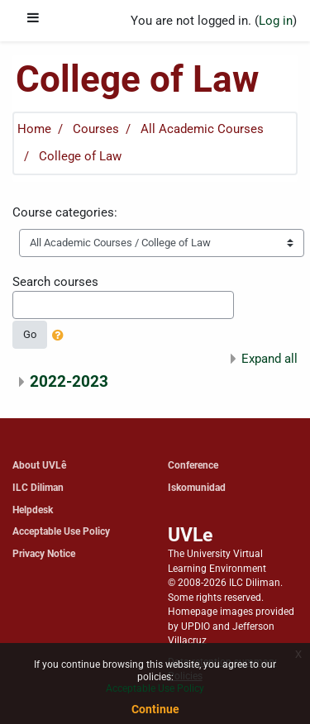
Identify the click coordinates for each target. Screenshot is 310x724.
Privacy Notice (43, 553)
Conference (193, 465)
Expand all (269, 358)
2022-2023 (69, 381)
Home (34, 128)
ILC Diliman (38, 487)
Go (29, 334)
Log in (276, 20)
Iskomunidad (197, 487)
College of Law (80, 156)
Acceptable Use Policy (61, 531)
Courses (96, 128)
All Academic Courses (202, 128)
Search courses (55, 281)
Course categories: (64, 212)
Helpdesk (32, 509)
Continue (155, 709)
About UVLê (39, 465)
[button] (61, 336)
